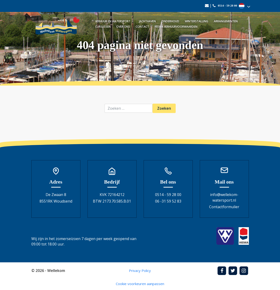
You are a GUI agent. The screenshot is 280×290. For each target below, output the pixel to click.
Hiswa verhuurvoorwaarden (176, 27)
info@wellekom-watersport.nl (224, 197)
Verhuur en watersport (113, 21)
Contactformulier (224, 206)
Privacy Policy (140, 270)
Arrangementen (226, 21)
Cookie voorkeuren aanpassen (140, 283)
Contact (142, 27)
